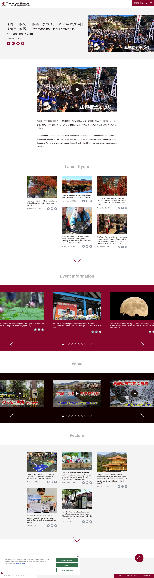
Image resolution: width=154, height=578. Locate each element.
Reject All (67, 565)
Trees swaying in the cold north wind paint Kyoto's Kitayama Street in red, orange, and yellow (42, 203)
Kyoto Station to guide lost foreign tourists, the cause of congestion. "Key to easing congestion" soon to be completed (42, 476)
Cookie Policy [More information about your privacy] (20, 563)
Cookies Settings (67, 570)
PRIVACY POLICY (132, 575)
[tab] (63, 344)
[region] (41, 564)
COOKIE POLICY (146, 575)
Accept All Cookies (67, 560)
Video (76, 364)
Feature (77, 435)
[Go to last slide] (12, 344)
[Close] (78, 556)
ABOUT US (120, 575)
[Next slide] (142, 344)
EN (136, 3)
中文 (141, 3)
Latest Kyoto (77, 167)
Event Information (77, 276)
